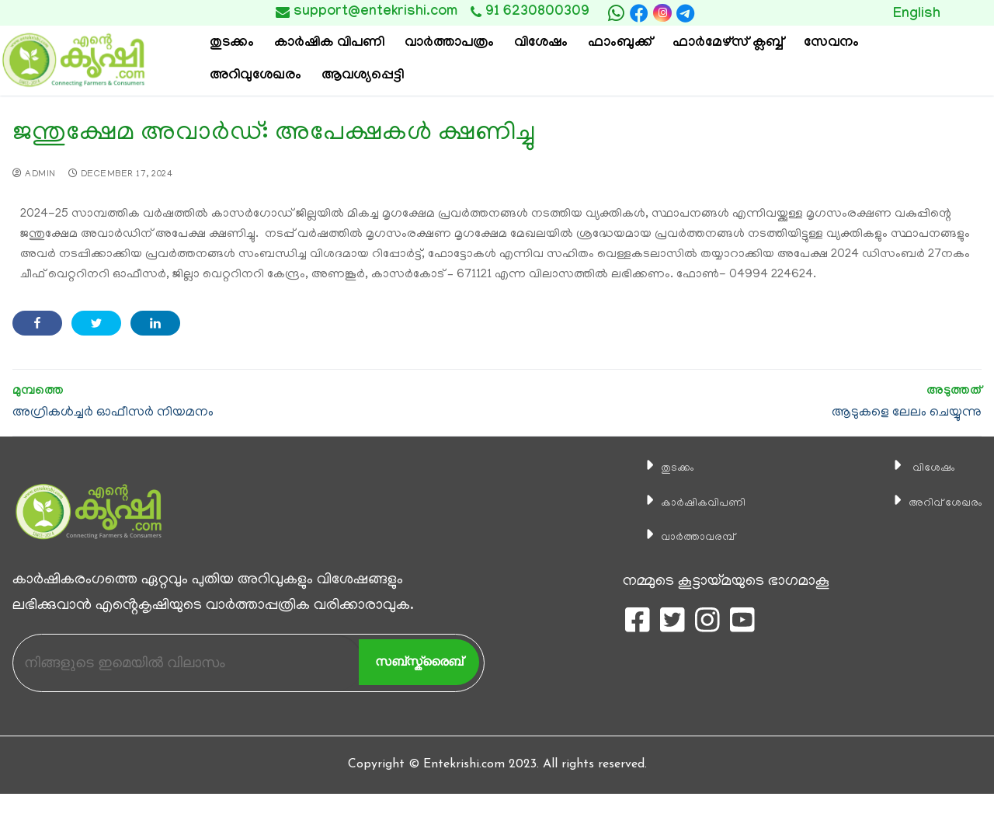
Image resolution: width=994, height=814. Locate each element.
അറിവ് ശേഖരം (931, 502)
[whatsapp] (615, 13)
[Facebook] (639, 13)
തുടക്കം (656, 467)
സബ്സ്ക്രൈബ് (419, 661)
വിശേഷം (913, 467)
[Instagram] (662, 13)
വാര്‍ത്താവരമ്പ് (682, 536)
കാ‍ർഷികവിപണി (689, 502)
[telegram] (685, 13)
